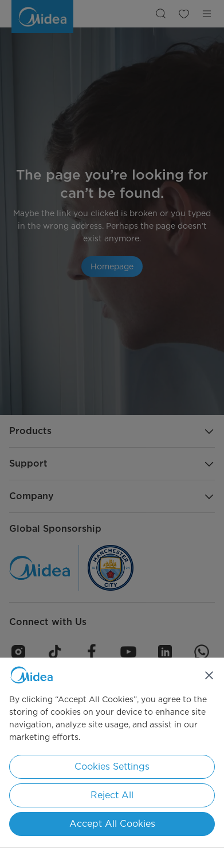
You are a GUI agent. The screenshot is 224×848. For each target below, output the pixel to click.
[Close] (209, 675)
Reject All (112, 795)
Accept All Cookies (112, 823)
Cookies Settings (112, 766)
